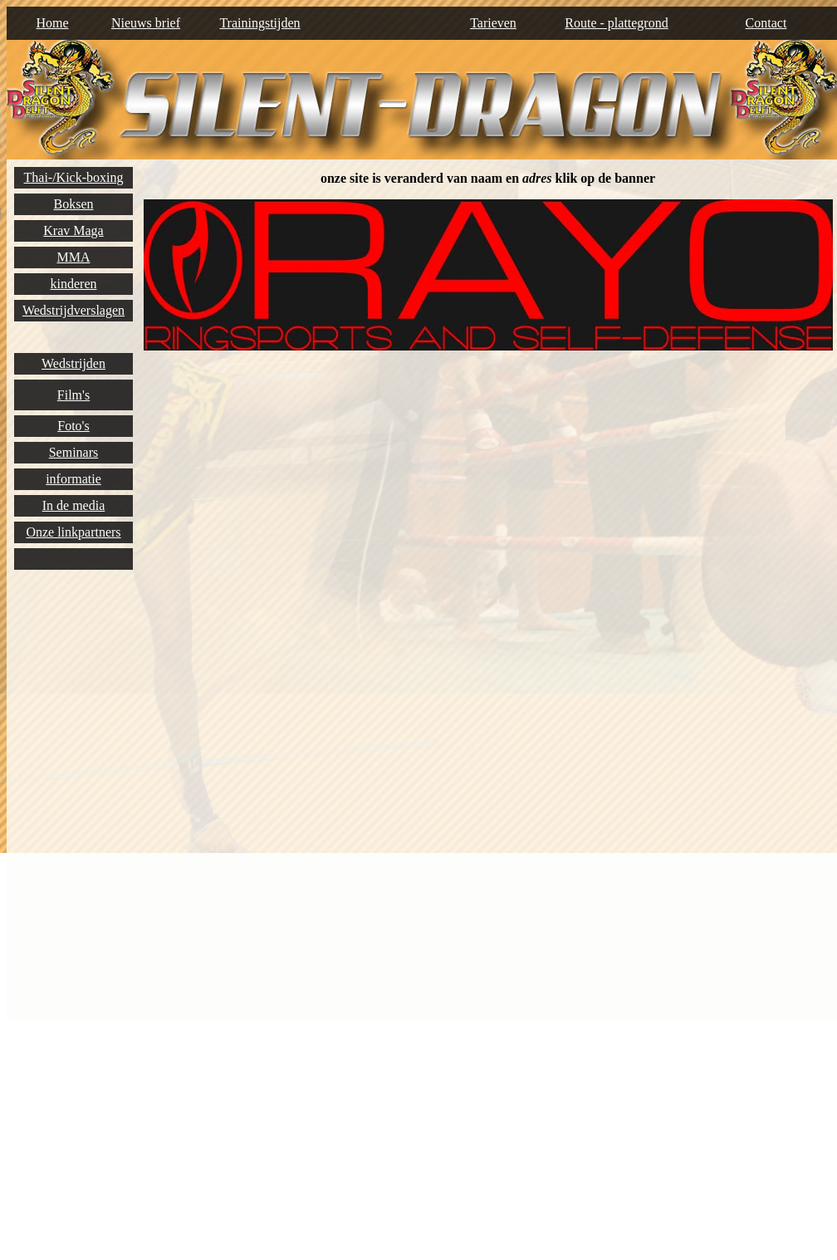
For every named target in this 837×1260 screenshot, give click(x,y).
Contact (766, 23)
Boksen (74, 204)
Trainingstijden (259, 23)
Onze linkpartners (73, 532)
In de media (73, 505)
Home (52, 23)
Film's (73, 395)
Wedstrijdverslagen (73, 310)
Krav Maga (73, 230)
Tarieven (493, 23)
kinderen (74, 284)
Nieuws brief (145, 23)
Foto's (73, 426)
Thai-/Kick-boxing (74, 177)
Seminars (74, 452)
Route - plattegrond (616, 23)
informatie (73, 479)
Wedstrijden (73, 363)
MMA (73, 257)
